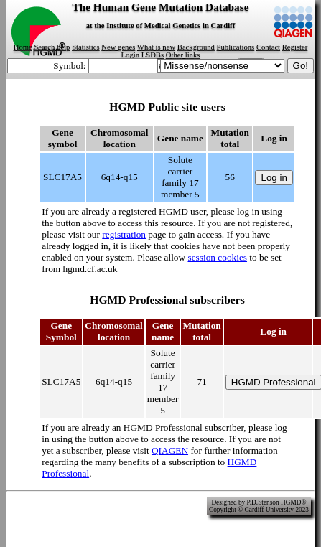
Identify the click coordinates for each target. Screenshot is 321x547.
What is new (156, 47)
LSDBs (152, 55)
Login (130, 55)
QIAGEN (170, 450)
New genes (118, 47)
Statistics (85, 47)
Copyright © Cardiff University (251, 509)
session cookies (217, 257)
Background (196, 47)
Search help (52, 47)
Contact (268, 47)
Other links (183, 55)
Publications (236, 47)
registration (124, 234)
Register (295, 47)
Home (23, 47)
